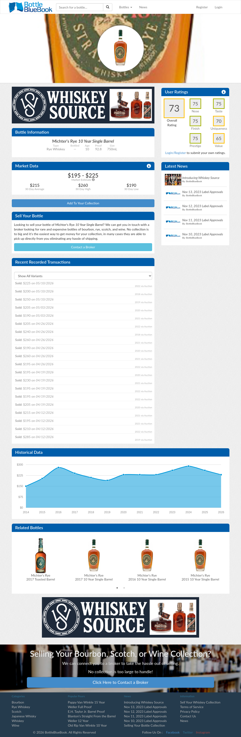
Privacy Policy (190, 711)
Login (218, 7)
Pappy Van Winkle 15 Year (86, 702)
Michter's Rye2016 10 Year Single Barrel (147, 577)
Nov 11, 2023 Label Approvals (145, 716)
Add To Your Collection (83, 203)
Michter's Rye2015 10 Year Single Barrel (200, 577)
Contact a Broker (83, 247)
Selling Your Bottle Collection (144, 725)
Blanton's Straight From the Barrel (92, 716)
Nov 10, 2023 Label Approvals (145, 721)
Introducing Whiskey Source (144, 702)
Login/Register (175, 153)
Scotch (16, 711)
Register (202, 7)
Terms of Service (191, 707)
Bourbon (18, 702)
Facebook (173, 732)
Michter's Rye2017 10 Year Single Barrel (94, 577)
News (143, 7)
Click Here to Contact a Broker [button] (120, 682)
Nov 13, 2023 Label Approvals (145, 707)
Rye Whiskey (21, 707)
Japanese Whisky (24, 716)
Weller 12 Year (78, 721)
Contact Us (188, 716)
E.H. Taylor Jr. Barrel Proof (86, 711)
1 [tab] (117, 588)
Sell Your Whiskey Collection (200, 702)
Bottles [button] (125, 7)
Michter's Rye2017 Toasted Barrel (40, 577)
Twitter (188, 732)
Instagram (203, 732)
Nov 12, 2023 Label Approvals (145, 711)
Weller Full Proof (80, 707)
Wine (15, 725)
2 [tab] (124, 588)
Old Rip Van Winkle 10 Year (87, 725)
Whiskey (18, 721)
